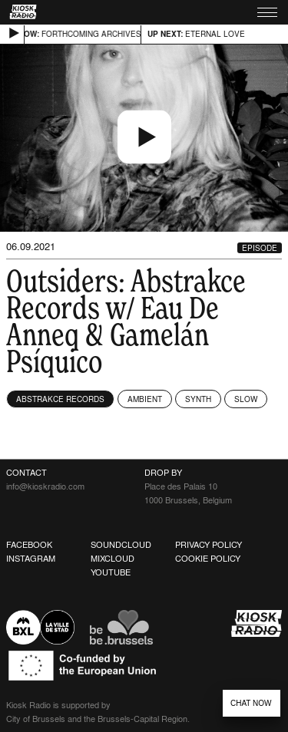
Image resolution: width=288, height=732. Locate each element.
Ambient (144, 399)
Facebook (29, 545)
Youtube (111, 572)
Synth (198, 399)
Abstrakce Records (60, 399)
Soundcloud (121, 545)
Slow (245, 399)
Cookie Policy (207, 558)
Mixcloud (112, 558)
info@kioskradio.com (45, 486)
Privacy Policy (208, 545)
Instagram (30, 558)
